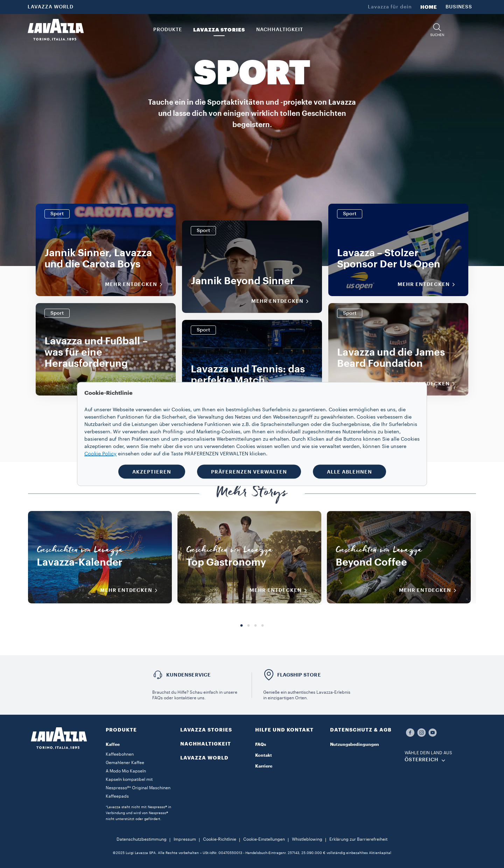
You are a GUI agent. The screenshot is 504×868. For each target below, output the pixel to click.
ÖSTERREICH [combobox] (422, 759)
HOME (428, 7)
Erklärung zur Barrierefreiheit (358, 839)
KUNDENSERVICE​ (188, 674)
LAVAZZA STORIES (206, 729)
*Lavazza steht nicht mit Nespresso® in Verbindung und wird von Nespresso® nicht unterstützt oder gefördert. (138, 813)
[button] (437, 30)
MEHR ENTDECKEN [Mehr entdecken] (131, 590)
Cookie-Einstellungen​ (264, 839)
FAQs (260, 744)
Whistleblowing (307, 839)
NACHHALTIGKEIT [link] (279, 29)
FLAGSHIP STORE (299, 674)
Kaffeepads (117, 796)
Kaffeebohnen (120, 754)
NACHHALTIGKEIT (205, 743)
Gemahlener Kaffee (125, 763)
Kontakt (263, 755)
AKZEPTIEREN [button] (151, 471)
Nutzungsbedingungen (354, 744)
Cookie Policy (100, 453)
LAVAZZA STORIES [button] (219, 29)
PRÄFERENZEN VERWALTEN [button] (249, 471)
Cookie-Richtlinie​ (219, 839)
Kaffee (113, 744)
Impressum (185, 839)
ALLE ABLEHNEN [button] (349, 471)
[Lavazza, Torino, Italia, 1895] (56, 30)
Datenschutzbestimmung (142, 839)
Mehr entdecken (136, 284)
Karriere (263, 766)
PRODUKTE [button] (167, 29)
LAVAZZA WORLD (51, 7)
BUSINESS (459, 7)
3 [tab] (255, 625)
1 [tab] (241, 625)
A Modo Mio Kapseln (126, 771)
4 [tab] (262, 625)
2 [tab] (248, 625)
